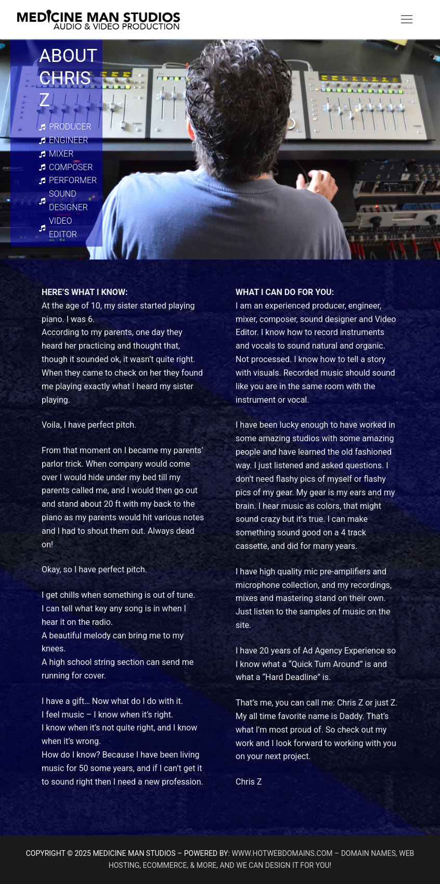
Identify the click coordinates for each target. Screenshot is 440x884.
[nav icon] (406, 20)
